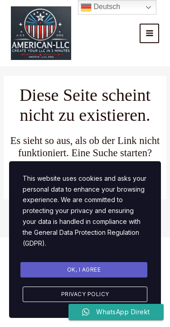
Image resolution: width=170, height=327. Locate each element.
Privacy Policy (85, 294)
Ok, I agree (84, 269)
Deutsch (100, 7)
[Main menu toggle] (149, 33)
